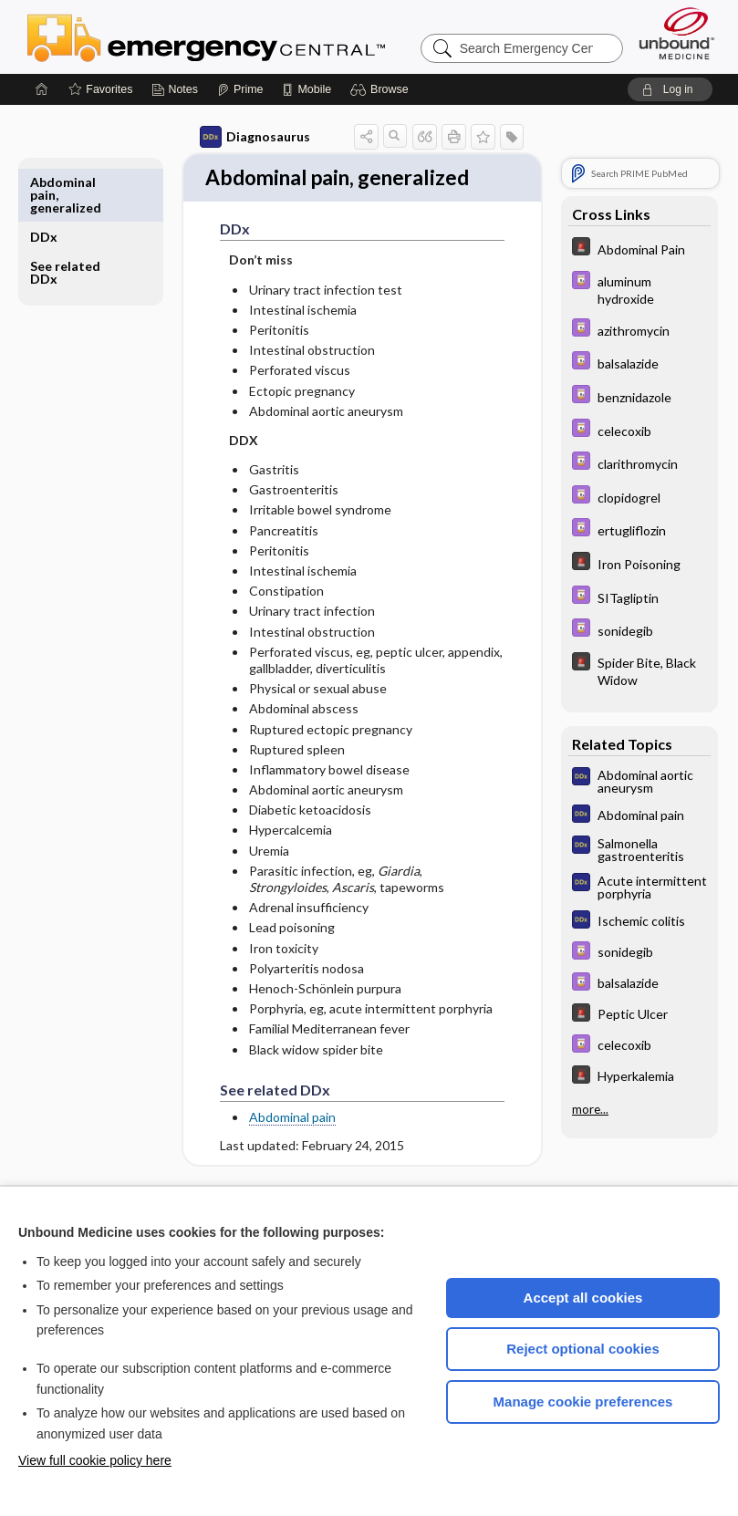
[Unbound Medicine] (677, 33)
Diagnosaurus (247, 137)
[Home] (42, 89)
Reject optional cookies (583, 1348)
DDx (43, 182)
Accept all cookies (583, 1297)
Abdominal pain (284, 1150)
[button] (381, 89)
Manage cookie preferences (583, 1401)
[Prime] (240, 89)
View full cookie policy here (95, 1460)
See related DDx (65, 217)
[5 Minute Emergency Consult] (639, 248)
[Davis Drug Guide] (639, 289)
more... (590, 1109)
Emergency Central (254, 36)
